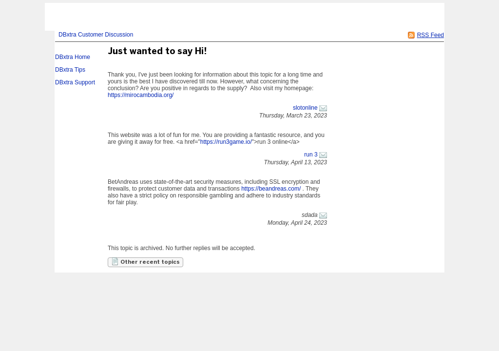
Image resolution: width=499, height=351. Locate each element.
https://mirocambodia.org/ (140, 95)
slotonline (305, 107)
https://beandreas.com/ (271, 188)
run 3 (310, 154)
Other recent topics (145, 261)
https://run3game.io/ (226, 141)
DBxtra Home (72, 57)
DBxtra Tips (70, 69)
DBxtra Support (75, 82)
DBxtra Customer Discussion (95, 34)
